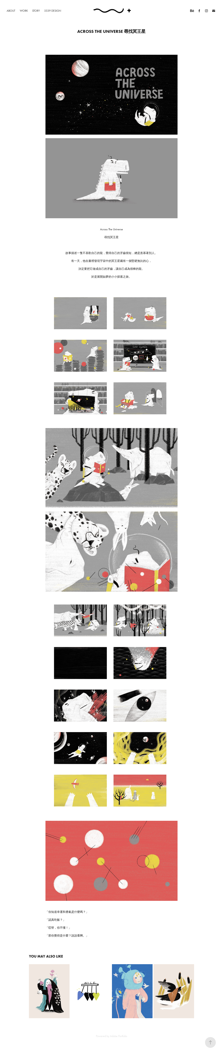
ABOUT (11, 10)
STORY (36, 10)
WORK (24, 10)
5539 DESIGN (52, 10)
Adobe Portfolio (118, 1036)
